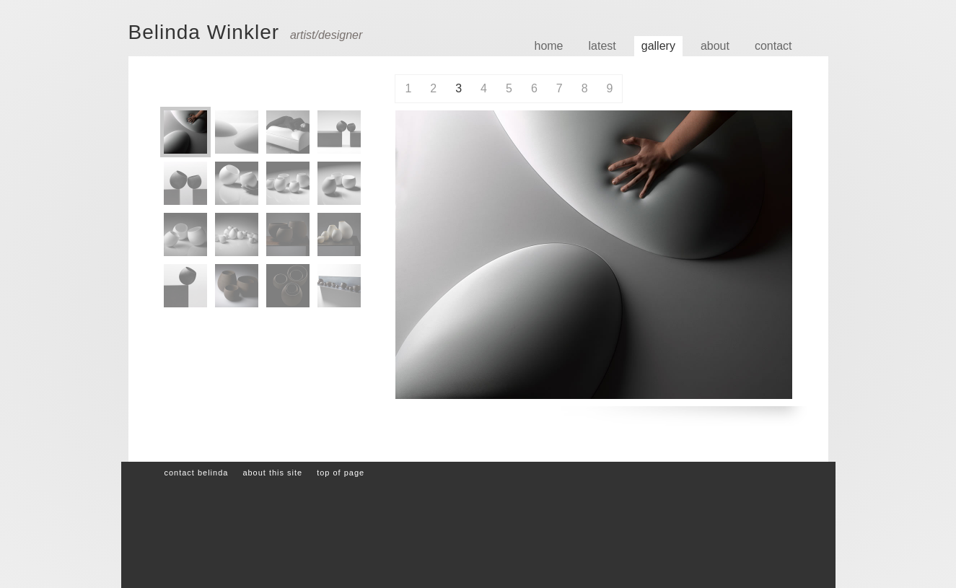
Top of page (340, 472)
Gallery (658, 46)
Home (549, 46)
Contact (773, 46)
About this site (272, 472)
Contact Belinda (196, 472)
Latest (602, 46)
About (715, 46)
